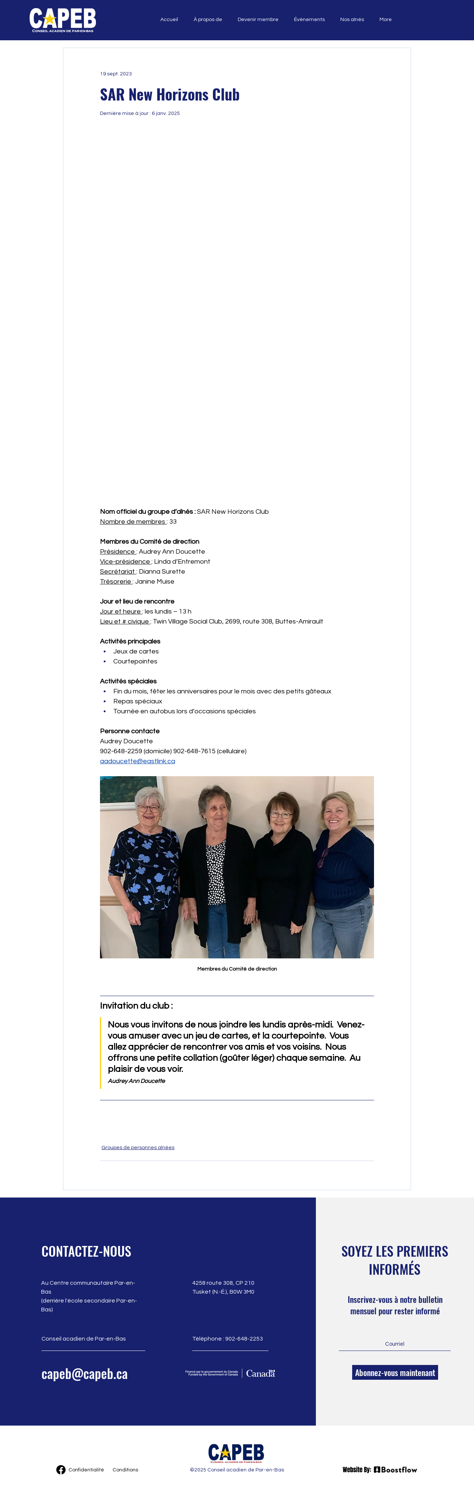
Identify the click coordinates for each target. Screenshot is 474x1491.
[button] (206, 19)
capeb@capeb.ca (84, 1373)
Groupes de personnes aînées (137, 1147)
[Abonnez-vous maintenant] (395, 1372)
